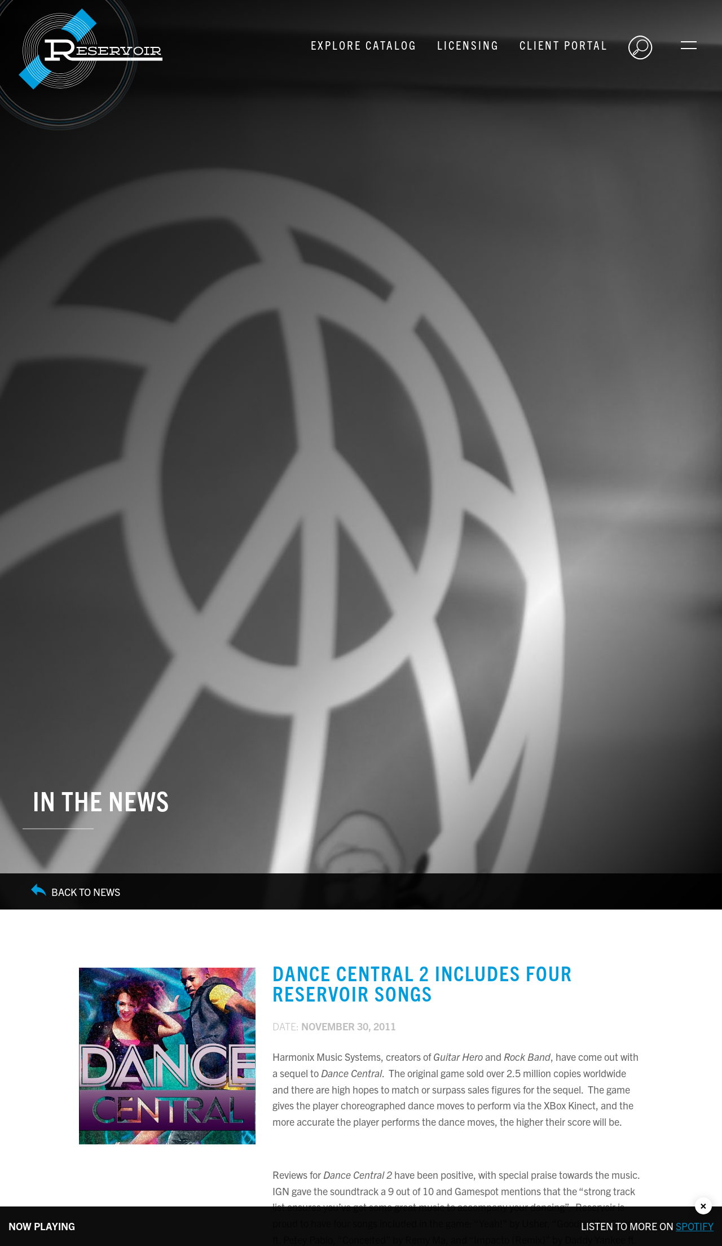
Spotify (695, 1225)
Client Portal (564, 44)
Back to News (75, 891)
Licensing (468, 44)
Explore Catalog (364, 44)
